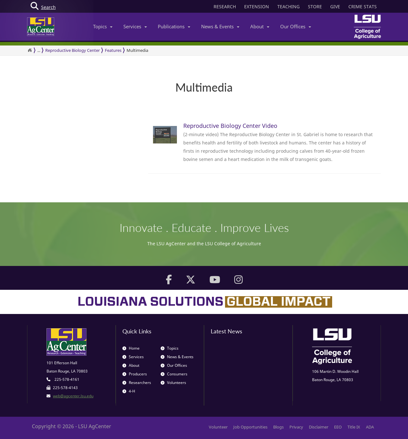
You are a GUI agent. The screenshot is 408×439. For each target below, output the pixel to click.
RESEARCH (225, 6)
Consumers (174, 374)
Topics (103, 26)
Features (113, 50)
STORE (315, 6)
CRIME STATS (362, 6)
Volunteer (218, 427)
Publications (174, 26)
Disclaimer (318, 427)
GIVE (335, 6)
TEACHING (288, 6)
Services (135, 26)
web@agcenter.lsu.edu (73, 396)
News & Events (220, 26)
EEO (338, 427)
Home (131, 348)
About (259, 26)
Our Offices (295, 26)
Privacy (296, 427)
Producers (134, 374)
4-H (128, 391)
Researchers (136, 382)
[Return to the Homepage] (29, 50)
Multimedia (137, 50)
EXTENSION (256, 6)
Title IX (353, 427)
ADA (370, 427)
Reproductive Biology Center (72, 50)
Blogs (278, 427)
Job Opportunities (250, 427)
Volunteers (173, 382)
